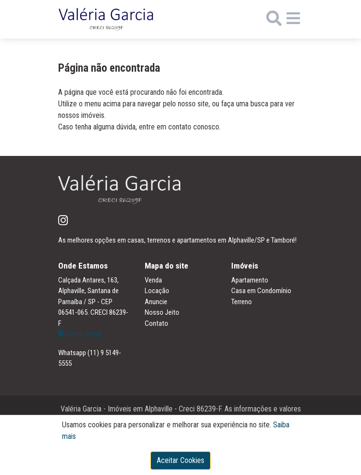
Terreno (241, 301)
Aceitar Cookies (180, 460)
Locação (157, 290)
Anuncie (156, 301)
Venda (153, 280)
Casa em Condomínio (261, 290)
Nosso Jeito (162, 312)
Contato (156, 323)
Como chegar (80, 334)
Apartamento (249, 280)
